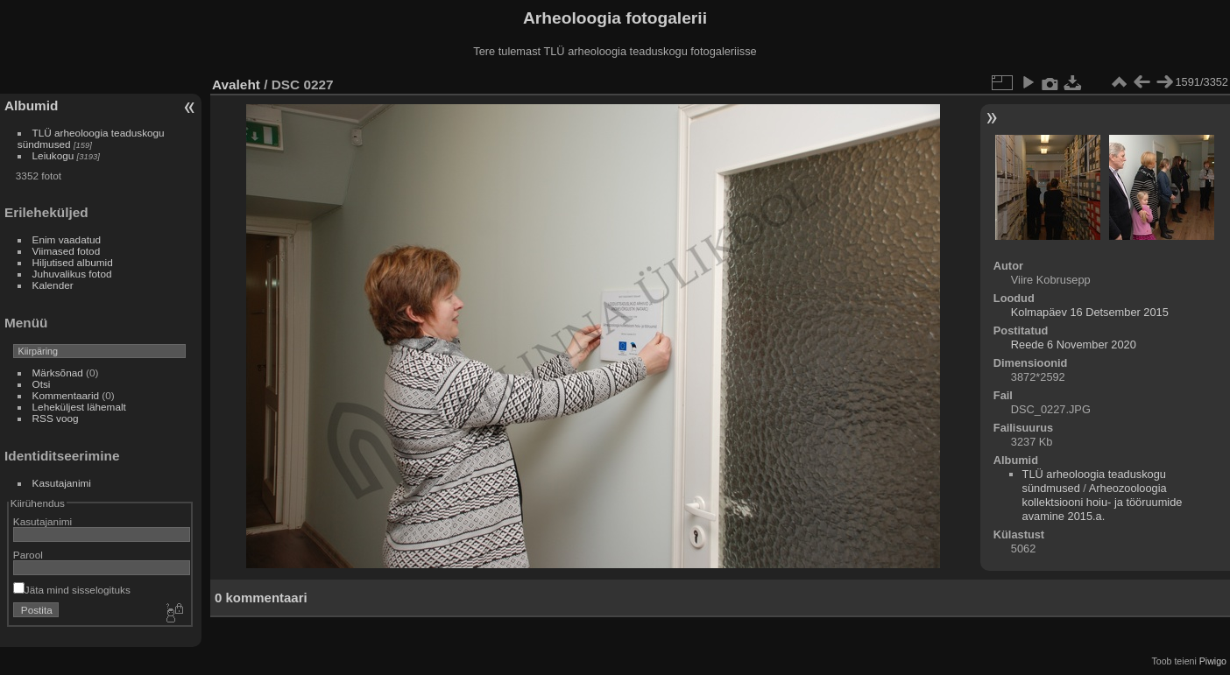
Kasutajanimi (61, 483)
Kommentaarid (66, 395)
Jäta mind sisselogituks (72, 589)
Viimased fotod (66, 251)
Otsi (41, 384)
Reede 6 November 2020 (1073, 344)
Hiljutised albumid (72, 262)
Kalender (53, 285)
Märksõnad (57, 372)
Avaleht (236, 84)
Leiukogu (53, 155)
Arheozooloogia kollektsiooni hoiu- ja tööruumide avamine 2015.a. (1102, 502)
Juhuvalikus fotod (72, 273)
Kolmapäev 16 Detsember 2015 (1090, 312)
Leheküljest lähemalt (79, 406)
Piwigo (1212, 661)
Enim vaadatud (67, 239)
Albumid (31, 105)
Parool (28, 554)
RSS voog (55, 418)
